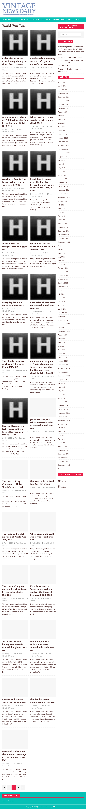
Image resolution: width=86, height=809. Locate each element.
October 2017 (63, 461)
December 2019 (63, 365)
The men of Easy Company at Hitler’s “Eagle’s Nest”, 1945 (12, 484)
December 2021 (63, 275)
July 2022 (61, 249)
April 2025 (61, 127)
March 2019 (62, 398)
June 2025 (61, 119)
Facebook (62, 486)
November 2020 (64, 324)
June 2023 (61, 209)
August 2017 (62, 469)
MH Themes (56, 807)
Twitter (62, 481)
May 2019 (61, 391)
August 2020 (62, 335)
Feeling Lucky (7, 19)
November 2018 (64, 413)
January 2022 (63, 272)
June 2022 (61, 253)
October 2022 (63, 238)
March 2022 (62, 264)
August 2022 (62, 246)
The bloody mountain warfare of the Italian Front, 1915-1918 (13, 364)
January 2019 (63, 406)
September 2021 (64, 287)
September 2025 (64, 108)
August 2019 (62, 380)
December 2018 (63, 409)
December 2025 (63, 97)
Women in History (22, 19)
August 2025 (62, 112)
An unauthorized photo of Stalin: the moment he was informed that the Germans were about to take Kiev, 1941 (42, 367)
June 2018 (61, 432)
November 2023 (64, 190)
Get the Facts (73, 19)
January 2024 (63, 183)
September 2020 (64, 331)
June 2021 (61, 298)
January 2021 (63, 316)
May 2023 (61, 212)
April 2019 (61, 394)
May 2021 (61, 302)
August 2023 (62, 201)
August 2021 (62, 290)
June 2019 (61, 387)
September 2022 (64, 242)
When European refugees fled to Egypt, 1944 (14, 247)
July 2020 (61, 339)
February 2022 (63, 268)
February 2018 (63, 446)
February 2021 (63, 313)
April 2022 (61, 261)
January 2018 (63, 450)
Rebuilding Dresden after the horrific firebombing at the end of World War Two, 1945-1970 (42, 185)
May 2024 (61, 168)
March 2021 (62, 309)
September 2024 (64, 153)
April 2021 (61, 305)
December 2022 (63, 231)
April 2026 (61, 82)
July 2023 (61, 205)
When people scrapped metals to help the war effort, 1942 (42, 120)
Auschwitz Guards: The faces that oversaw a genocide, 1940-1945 (14, 182)
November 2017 (64, 458)
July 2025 (61, 116)
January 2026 (63, 93)
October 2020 (63, 328)
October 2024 (63, 149)
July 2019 (61, 383)
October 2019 (63, 372)
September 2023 (64, 197)
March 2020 (62, 354)
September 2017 (64, 465)
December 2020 (63, 320)
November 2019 (64, 368)
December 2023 (63, 186)
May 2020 (61, 346)
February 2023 (63, 224)
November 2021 (64, 279)
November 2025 (64, 101)
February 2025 (63, 134)
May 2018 (61, 435)
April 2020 (61, 350)
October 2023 (63, 194)
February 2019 (63, 402)
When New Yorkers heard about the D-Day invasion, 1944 (42, 247)
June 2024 (61, 164)
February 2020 (63, 357)
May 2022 (61, 257)
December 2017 (63, 454)
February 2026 (63, 90)
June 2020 (61, 342)
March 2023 (62, 220)
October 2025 (63, 105)
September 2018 (64, 420)
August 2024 (62, 157)
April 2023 (61, 216)
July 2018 (61, 428)
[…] (19, 83)
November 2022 (64, 235)
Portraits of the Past (41, 19)
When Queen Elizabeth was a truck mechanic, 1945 (42, 537)
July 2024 (61, 160)
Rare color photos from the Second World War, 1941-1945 (42, 306)
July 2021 (61, 294)
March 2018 (62, 443)
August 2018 (62, 424)
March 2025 (62, 131)
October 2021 (63, 283)
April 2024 (61, 171)
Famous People (59, 19)
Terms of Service (8, 801)
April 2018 (61, 439)
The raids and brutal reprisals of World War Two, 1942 (14, 537)
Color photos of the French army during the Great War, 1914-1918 (14, 62)
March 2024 (62, 175)
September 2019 (64, 376)
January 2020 (63, 361)
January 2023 (63, 227)
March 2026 (62, 86)
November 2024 (64, 145)
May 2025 (61, 123)
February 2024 (63, 179)
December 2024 (63, 142)
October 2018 (63, 417)
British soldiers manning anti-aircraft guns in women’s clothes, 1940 (42, 62)
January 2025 (63, 138)
